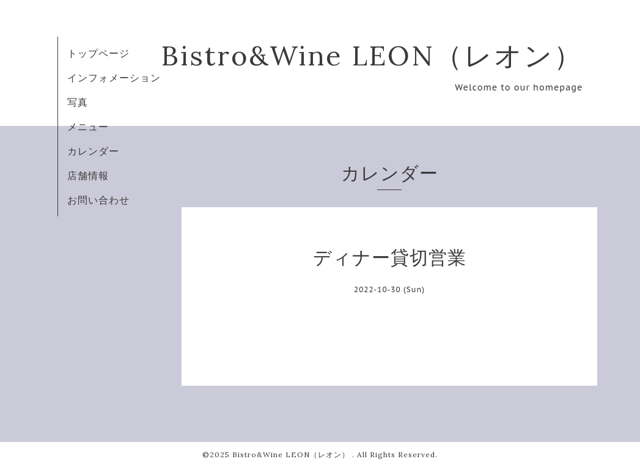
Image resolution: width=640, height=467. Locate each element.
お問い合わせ (98, 200)
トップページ (98, 53)
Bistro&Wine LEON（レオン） (372, 55)
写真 (77, 102)
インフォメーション (114, 78)
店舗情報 (88, 175)
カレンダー (93, 151)
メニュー (88, 126)
